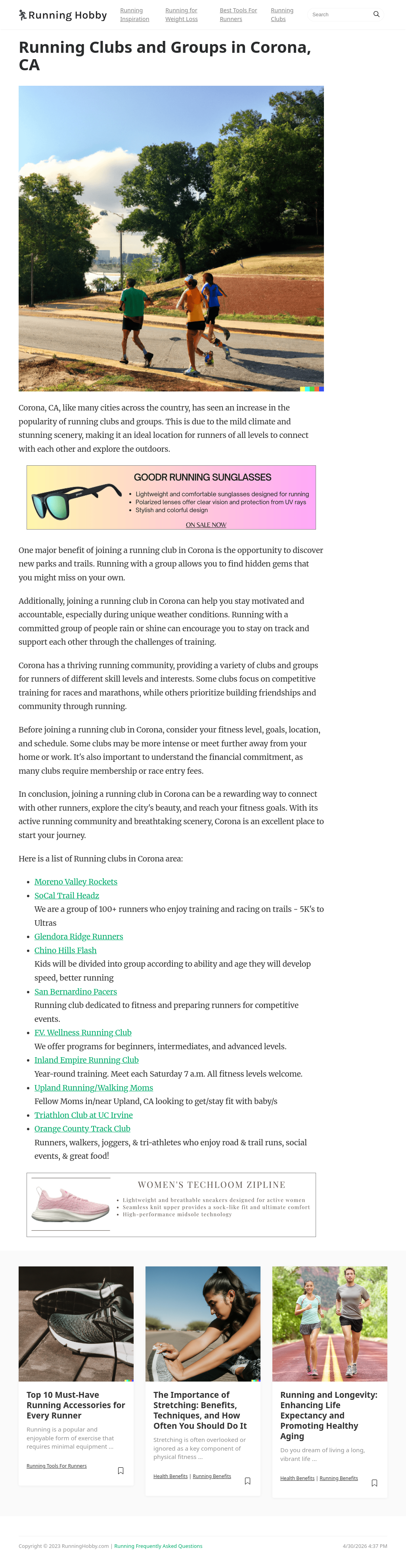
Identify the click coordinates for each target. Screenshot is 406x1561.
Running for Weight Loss (181, 14)
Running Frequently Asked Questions (158, 1545)
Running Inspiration (134, 14)
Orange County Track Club (82, 1128)
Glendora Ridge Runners (78, 936)
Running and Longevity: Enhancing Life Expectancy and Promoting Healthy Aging (328, 1415)
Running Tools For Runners (57, 1466)
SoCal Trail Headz (66, 895)
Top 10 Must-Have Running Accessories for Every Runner (76, 1405)
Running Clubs (282, 14)
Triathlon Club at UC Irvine (83, 1115)
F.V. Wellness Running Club (83, 1032)
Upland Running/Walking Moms (93, 1088)
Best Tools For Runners (238, 14)
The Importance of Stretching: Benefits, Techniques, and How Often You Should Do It (200, 1410)
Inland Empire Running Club (86, 1060)
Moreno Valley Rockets (75, 881)
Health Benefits (170, 1476)
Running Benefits (212, 1476)
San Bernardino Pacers (75, 991)
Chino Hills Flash (65, 950)
